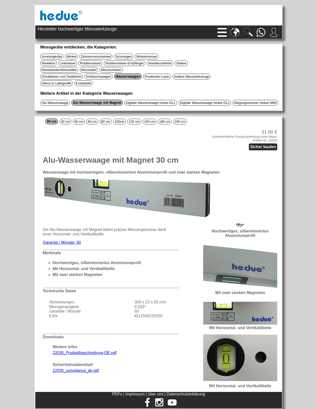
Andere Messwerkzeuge (191, 76)
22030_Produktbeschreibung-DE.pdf (85, 353)
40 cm (65, 121)
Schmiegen (123, 56)
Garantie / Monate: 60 (62, 242)
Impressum (135, 394)
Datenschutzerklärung (186, 394)
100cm (119, 121)
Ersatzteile (83, 83)
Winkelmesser (146, 56)
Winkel (71, 56)
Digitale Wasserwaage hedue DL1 (151, 103)
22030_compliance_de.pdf (76, 370)
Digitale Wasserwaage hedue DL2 (205, 103)
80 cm (105, 121)
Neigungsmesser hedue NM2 (255, 103)
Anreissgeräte (52, 56)
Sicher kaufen (263, 147)
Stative (181, 63)
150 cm (149, 121)
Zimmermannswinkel (96, 56)
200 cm (180, 121)
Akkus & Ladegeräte (56, 83)
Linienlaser (68, 63)
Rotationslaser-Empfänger (124, 63)
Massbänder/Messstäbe (59, 70)
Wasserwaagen (128, 76)
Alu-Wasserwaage (55, 103)
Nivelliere (48, 63)
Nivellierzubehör (160, 63)
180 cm (164, 121)
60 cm (92, 121)
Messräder (89, 70)
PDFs (117, 394)
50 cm (78, 121)
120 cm (134, 121)
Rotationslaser (90, 63)
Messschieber (111, 70)
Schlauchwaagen (98, 76)
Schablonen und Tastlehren (61, 76)
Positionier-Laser (157, 76)
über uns (155, 394)
